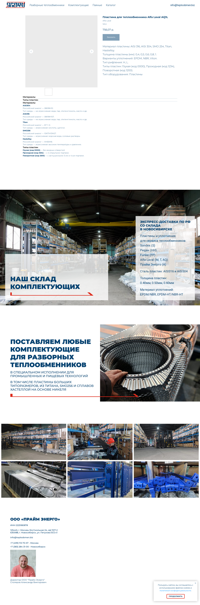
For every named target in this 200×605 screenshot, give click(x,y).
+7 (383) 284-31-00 (19, 546)
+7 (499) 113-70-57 (19, 543)
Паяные (97, 5)
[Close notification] (195, 583)
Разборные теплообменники (47, 5)
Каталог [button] (111, 5)
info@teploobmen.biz (182, 5)
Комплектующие (78, 5)
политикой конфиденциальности (175, 590)
